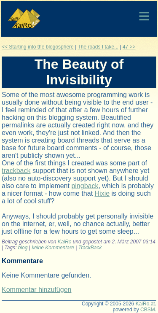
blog (23, 248)
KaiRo (65, 242)
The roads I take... (98, 47)
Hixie (102, 193)
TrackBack (90, 248)
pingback (84, 185)
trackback (16, 170)
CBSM (147, 310)
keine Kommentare (53, 248)
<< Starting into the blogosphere (38, 47)
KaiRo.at (145, 304)
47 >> (129, 47)
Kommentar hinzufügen (36, 289)
